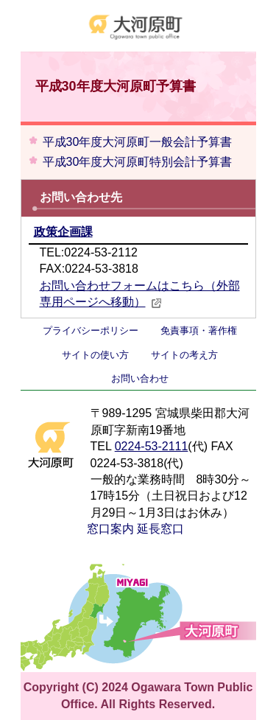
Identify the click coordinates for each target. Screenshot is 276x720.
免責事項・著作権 (198, 330)
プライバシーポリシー (90, 330)
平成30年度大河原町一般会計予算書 (138, 142)
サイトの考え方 (184, 354)
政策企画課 (63, 232)
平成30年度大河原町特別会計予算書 (138, 161)
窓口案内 (110, 528)
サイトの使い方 (95, 354)
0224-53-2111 (151, 446)
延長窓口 (160, 528)
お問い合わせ (140, 378)
